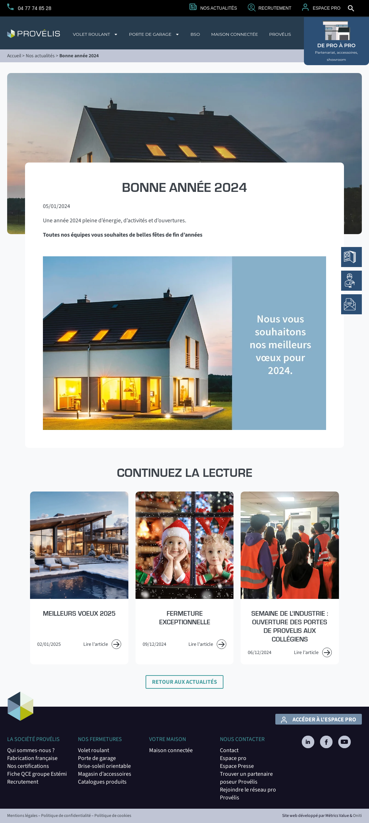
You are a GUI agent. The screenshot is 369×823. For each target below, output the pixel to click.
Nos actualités (218, 8)
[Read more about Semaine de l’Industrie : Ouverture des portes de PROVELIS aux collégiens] (290, 578)
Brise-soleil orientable (104, 766)
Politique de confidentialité (66, 816)
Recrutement (275, 8)
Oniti (357, 816)
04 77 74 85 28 (34, 8)
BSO (195, 34)
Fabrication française (32, 758)
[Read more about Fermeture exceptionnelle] (184, 578)
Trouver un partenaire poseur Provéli (246, 778)
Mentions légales (22, 816)
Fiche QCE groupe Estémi (37, 774)
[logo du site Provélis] (33, 33)
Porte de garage (154, 34)
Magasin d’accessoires (104, 774)
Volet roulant (95, 34)
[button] (351, 8)
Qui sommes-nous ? (31, 750)
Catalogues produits (102, 782)
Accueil (14, 55)
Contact (229, 750)
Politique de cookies (112, 816)
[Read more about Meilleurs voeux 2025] (79, 578)
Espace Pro (326, 8)
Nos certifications (28, 766)
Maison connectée (234, 34)
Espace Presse (237, 766)
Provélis (280, 34)
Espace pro (233, 758)
